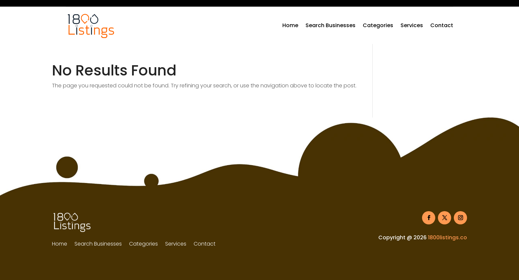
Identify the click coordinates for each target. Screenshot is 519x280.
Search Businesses (330, 25)
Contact (441, 25)
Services (412, 25)
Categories (378, 25)
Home (290, 25)
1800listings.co (447, 237)
